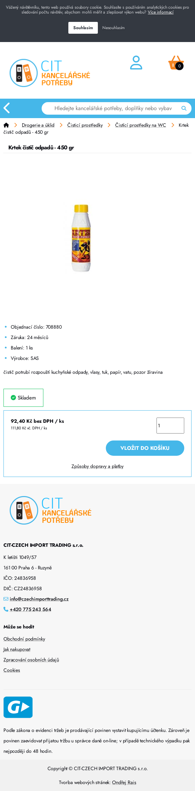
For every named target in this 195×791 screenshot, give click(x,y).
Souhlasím (83, 28)
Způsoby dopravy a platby (97, 466)
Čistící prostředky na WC (140, 125)
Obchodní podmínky (24, 638)
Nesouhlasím (113, 28)
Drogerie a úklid (38, 125)
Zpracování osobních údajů (31, 659)
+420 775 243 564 (30, 609)
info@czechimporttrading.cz (39, 598)
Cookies (11, 670)
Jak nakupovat (16, 649)
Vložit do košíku (145, 448)
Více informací (160, 12)
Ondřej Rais (124, 782)
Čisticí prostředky (84, 125)
